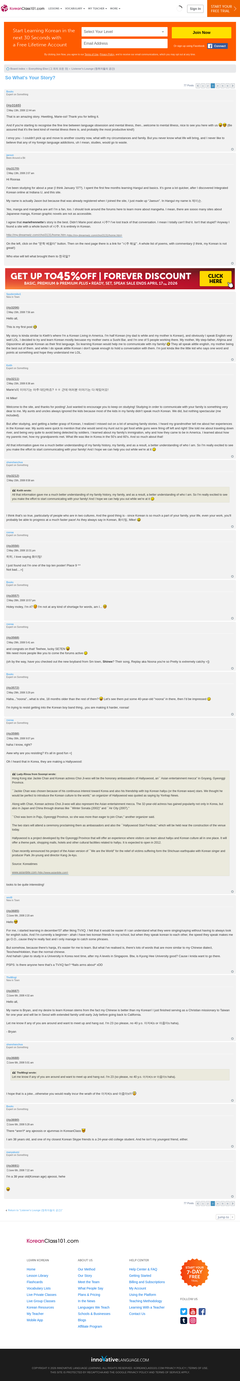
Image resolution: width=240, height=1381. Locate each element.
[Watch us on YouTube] (193, 1311)
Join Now (201, 32)
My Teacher (96, 8)
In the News (86, 1301)
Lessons (53, 8)
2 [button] (208, 85)
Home (31, 1269)
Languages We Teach (93, 1307)
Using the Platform (142, 1295)
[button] (179, 8)
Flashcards (35, 1282)
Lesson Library (37, 1276)
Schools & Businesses (94, 1314)
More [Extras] (114, 8)
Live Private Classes (41, 1295)
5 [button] (222, 85)
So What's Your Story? (30, 77)
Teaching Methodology (145, 1301)
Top (232, 149)
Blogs (82, 1320)
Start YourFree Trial (224, 8)
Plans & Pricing (89, 1295)
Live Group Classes (41, 1301)
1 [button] (203, 85)
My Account (137, 1288)
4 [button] (217, 85)
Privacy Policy (107, 54)
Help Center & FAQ (143, 1269)
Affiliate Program (90, 1326)
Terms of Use (91, 54)
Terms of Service (168, 1372)
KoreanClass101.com (149, 1368)
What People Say (90, 1288)
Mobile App (35, 1320)
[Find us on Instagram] (193, 1320)
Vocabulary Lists (39, 1288)
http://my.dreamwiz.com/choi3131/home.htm (36, 235)
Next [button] (232, 85)
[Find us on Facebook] (202, 1311)
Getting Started (140, 1276)
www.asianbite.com (24, 872)
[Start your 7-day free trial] (194, 1272)
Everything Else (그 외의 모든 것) (48, 68)
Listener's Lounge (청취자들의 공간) (93, 68)
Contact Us (137, 1314)
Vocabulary (73, 8)
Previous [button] (198, 85)
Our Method (86, 1269)
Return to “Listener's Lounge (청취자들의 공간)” (35, 1210)
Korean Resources (40, 1307)
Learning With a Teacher (147, 1307)
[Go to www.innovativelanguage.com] (120, 1358)
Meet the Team (88, 1282)
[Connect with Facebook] (217, 46)
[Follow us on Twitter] (184, 1311)
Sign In (195, 9)
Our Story (85, 1276)
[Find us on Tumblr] (184, 1320)
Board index (17, 68)
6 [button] (227, 85)
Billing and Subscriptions (147, 1282)
